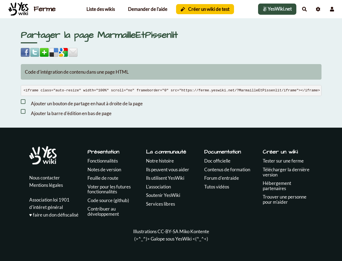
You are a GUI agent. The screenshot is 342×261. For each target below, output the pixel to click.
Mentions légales (46, 185)
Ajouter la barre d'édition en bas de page (66, 112)
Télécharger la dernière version (286, 172)
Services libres (160, 204)
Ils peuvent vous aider (167, 169)
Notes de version (104, 169)
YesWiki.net (277, 9)
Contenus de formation (227, 169)
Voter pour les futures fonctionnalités (109, 189)
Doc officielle (217, 161)
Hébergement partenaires (277, 185)
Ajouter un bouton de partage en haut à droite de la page (82, 102)
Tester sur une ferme (283, 161)
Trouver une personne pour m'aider (284, 199)
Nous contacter (44, 178)
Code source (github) (108, 200)
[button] (332, 9)
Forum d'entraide (221, 178)
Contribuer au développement (103, 211)
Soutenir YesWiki (163, 195)
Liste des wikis (100, 9)
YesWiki (183, 239)
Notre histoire (160, 161)
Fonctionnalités (102, 161)
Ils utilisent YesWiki (165, 178)
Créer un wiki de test (205, 9)
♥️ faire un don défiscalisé (53, 215)
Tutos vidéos (216, 187)
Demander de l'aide (147, 9)
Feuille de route (102, 178)
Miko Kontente (194, 231)
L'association (158, 187)
